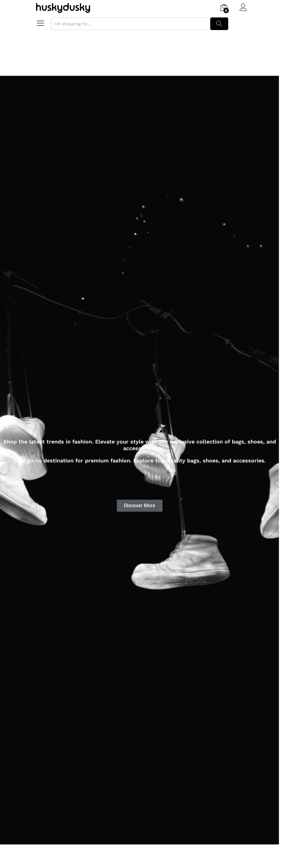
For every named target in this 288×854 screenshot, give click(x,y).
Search (219, 23)
